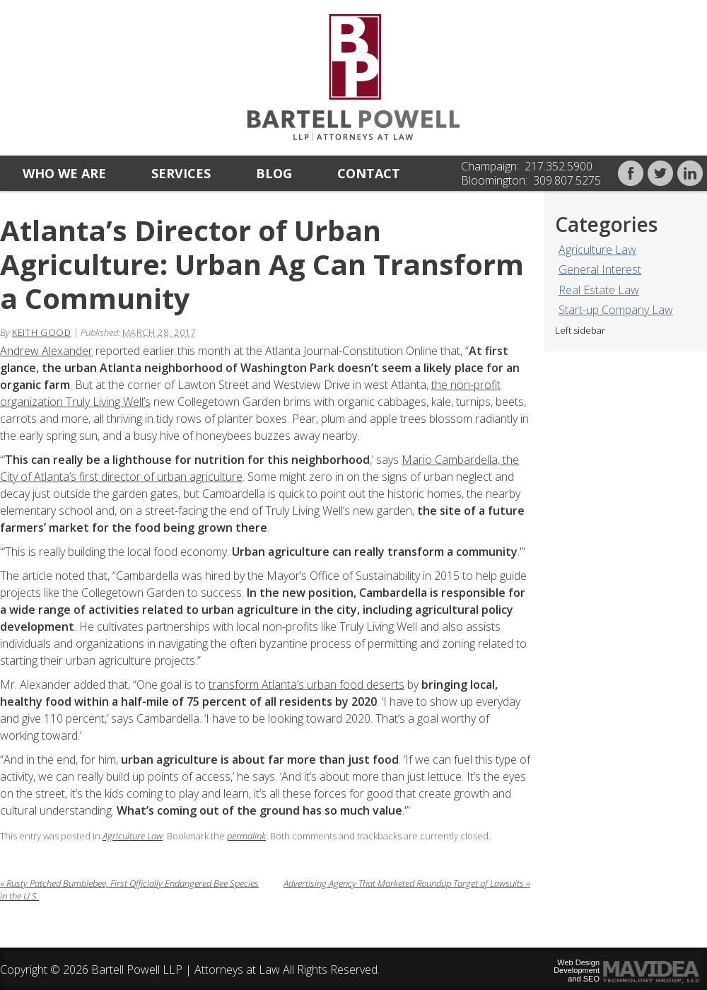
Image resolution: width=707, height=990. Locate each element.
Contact (368, 173)
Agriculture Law (597, 249)
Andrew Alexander (46, 351)
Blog (274, 173)
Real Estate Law (599, 290)
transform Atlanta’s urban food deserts (306, 684)
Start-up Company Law (616, 310)
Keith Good (41, 332)
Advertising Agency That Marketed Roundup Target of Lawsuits (407, 883)
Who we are (64, 173)
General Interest (600, 269)
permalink (246, 835)
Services (181, 173)
